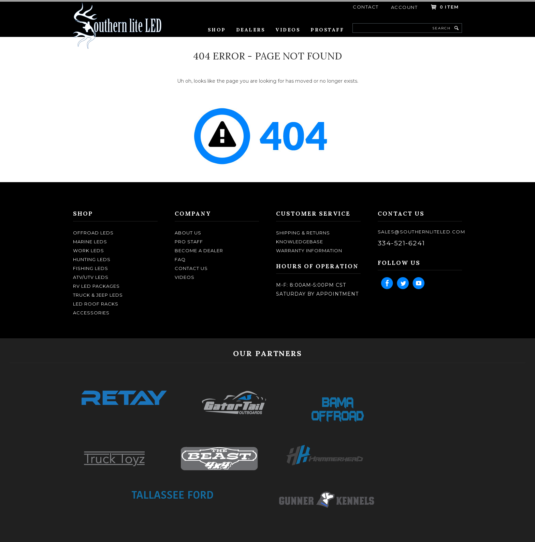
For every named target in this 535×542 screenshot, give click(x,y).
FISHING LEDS (90, 268)
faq (180, 259)
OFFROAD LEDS (93, 232)
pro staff (189, 241)
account (404, 7)
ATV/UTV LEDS (91, 277)
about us (188, 232)
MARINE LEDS (90, 241)
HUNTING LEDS (92, 259)
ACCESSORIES (91, 312)
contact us (191, 268)
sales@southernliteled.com (421, 231)
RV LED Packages (96, 286)
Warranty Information (309, 250)
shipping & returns (303, 232)
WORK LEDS (88, 250)
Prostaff (327, 30)
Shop (217, 30)
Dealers (250, 30)
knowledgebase (299, 241)
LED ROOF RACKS (95, 304)
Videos (287, 30)
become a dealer (199, 250)
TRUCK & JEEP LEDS (98, 295)
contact (366, 7)
